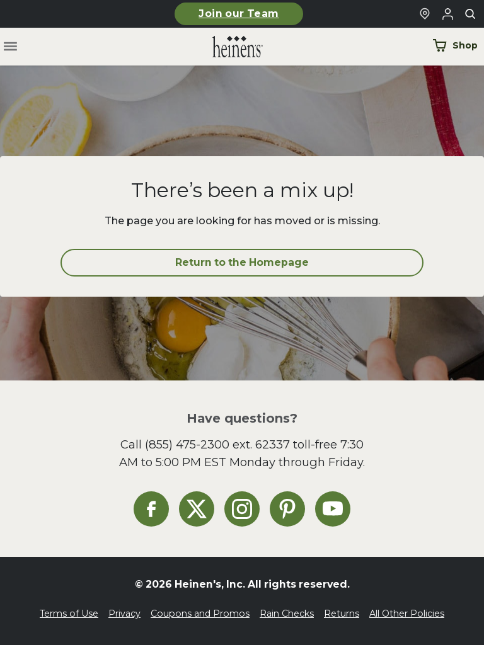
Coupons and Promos (200, 613)
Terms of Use (69, 613)
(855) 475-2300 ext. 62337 (217, 444)
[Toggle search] (470, 14)
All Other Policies (406, 613)
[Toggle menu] (10, 47)
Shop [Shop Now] (455, 45)
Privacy (124, 613)
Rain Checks (287, 613)
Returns (341, 613)
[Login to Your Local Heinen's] (447, 14)
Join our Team (239, 14)
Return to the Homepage (242, 262)
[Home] (227, 46)
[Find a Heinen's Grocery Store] (425, 14)
